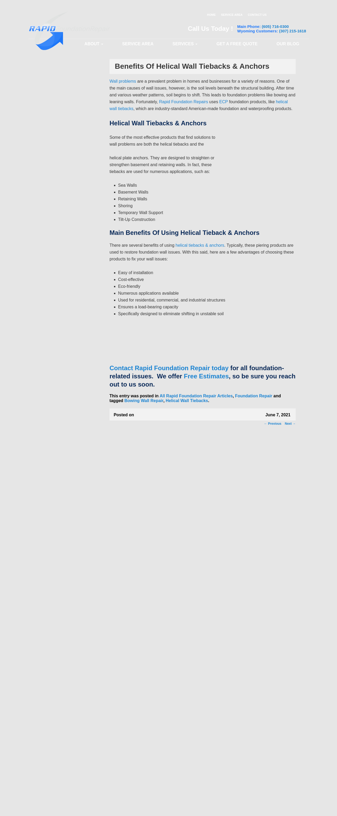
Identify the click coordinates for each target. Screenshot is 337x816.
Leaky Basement (62, 622)
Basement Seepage (63, 570)
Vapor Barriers (60, 351)
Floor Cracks (59, 435)
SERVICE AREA (231, 14)
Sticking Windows (63, 513)
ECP (223, 102)
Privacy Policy (225, 808)
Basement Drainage (64, 271)
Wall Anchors (59, 230)
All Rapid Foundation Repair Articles (196, 396)
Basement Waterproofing (65, 261)
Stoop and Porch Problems (69, 400)
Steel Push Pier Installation (69, 238)
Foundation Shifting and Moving (67, 542)
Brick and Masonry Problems (71, 479)
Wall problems (123, 81)
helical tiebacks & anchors (200, 245)
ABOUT (94, 44)
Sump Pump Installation (67, 279)
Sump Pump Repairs (64, 288)
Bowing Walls (59, 487)
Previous (272, 424)
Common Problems (60, 369)
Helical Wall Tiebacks (187, 400)
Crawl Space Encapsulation (70, 342)
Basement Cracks (62, 452)
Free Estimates (206, 376)
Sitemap (297, 808)
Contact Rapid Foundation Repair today (169, 368)
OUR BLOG (287, 44)
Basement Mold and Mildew (70, 561)
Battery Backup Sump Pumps (71, 297)
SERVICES (184, 44)
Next (290, 424)
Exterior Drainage (62, 314)
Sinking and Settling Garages (71, 392)
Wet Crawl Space (62, 657)
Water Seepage (60, 631)
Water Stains (58, 640)
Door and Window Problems (70, 553)
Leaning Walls (60, 461)
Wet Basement (60, 648)
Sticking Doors (60, 505)
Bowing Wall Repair (144, 400)
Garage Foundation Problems (71, 531)
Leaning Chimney (62, 409)
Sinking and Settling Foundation (64, 381)
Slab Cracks (58, 426)
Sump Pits (57, 306)
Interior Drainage (62, 323)
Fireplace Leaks (61, 596)
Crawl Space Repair (61, 332)
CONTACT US (257, 14)
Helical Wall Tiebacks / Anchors (66, 249)
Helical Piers (58, 221)
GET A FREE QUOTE (236, 44)
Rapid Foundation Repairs (184, 102)
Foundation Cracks (63, 444)
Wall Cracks (58, 418)
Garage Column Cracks (67, 496)
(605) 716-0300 (275, 26)
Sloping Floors (60, 522)
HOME (211, 14)
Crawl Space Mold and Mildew (72, 579)
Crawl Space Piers (63, 359)
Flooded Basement (63, 605)
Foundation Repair (253, 396)
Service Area (137, 44)
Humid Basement (62, 614)
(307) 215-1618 (292, 31)
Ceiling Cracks (60, 470)
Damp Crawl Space (63, 588)
